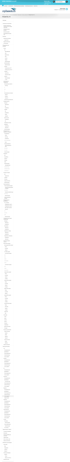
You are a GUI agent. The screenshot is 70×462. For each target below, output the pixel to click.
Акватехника (7, 104)
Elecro (6, 142)
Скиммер (5, 109)
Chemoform (5, 376)
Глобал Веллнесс (6, 409)
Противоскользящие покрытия (7, 241)
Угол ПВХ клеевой (7, 251)
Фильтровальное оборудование (6, 82)
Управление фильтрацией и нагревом (9, 188)
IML (5, 106)
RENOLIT (5, 451)
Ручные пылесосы (7, 339)
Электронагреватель (7, 143)
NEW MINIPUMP (7, 51)
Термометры (6, 324)
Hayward (6, 94)
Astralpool (5, 71)
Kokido (6, 114)
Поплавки (5, 328)
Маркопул (19, 14)
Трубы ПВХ (6, 311)
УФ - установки (6, 202)
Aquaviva (5, 76)
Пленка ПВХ (5, 444)
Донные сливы (6, 117)
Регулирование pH (7, 401)
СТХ (4, 348)
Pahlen (6, 135)
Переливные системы (7, 122)
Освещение (5, 153)
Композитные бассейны (7, 38)
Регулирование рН (7, 378)
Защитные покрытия (7, 344)
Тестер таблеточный (7, 424)
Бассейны (4, 36)
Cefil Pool (5, 449)
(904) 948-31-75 (47, 3)
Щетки (5, 318)
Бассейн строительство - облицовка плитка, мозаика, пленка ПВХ (8, 26)
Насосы (5, 48)
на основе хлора (7, 381)
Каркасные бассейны (7, 41)
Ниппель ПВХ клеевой (7, 280)
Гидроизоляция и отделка (7, 429)
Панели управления (7, 184)
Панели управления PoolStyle (7, 198)
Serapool (5, 454)
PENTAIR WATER (7, 63)
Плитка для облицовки (7, 452)
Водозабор (6, 124)
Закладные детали (6, 101)
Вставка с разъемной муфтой (7, 140)
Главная (3, 14)
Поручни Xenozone (7, 180)
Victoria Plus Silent (7, 74)
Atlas (5, 53)
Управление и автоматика (8, 235)
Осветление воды (7, 384)
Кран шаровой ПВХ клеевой (8, 245)
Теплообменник (6, 133)
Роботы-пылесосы (7, 331)
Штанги (5, 321)
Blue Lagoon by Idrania (8, 207)
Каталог (7, 14)
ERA (5, 313)
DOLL (6, 56)
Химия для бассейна (13, 14)
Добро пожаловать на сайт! (9, 1)
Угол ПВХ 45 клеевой (8, 264)
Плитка (6, 456)
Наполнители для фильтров (8, 99)
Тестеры (5, 419)
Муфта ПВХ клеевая (7, 288)
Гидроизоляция (6, 437)
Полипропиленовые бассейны (7, 30)
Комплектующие (7, 61)
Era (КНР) (6, 248)
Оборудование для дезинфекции (6, 200)
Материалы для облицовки (7, 442)
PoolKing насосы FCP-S (8, 69)
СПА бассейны (6, 43)
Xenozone (6, 209)
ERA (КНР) (6, 306)
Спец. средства (25, 14)
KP (4, 87)
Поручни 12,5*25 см (8, 457)
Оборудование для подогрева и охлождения (7, 131)
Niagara (6, 59)
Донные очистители (7, 326)
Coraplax (6, 278)
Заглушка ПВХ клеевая (7, 303)
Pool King (6, 85)
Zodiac (6, 334)
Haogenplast (6, 447)
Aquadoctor (5, 399)
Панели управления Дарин (8, 185)
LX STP (6, 79)
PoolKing (5, 66)
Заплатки (5, 323)
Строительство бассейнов (7, 23)
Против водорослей (7, 353)
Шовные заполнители (7, 440)
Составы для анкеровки (7, 431)
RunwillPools (7, 107)
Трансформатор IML (6, 170)
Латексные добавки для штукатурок (7, 435)
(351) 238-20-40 (47, 2)
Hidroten (6, 285)
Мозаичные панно (6, 459)
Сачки (5, 316)
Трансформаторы (7, 165)
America (6, 58)
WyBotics (6, 336)
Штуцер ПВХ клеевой (7, 295)
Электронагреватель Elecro (8, 146)
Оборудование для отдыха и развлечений (8, 219)
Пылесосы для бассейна (7, 329)
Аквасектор (6, 127)
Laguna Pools (6, 40)
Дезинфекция (6, 351)
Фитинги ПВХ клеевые (7, 243)
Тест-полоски (6, 427)
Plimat (6, 246)
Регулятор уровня (7, 129)
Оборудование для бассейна (6, 46)
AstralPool (6, 116)
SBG (5, 446)
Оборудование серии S (8, 204)
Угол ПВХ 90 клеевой (8, 253)
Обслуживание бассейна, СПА (7, 34)
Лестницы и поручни (7, 172)
